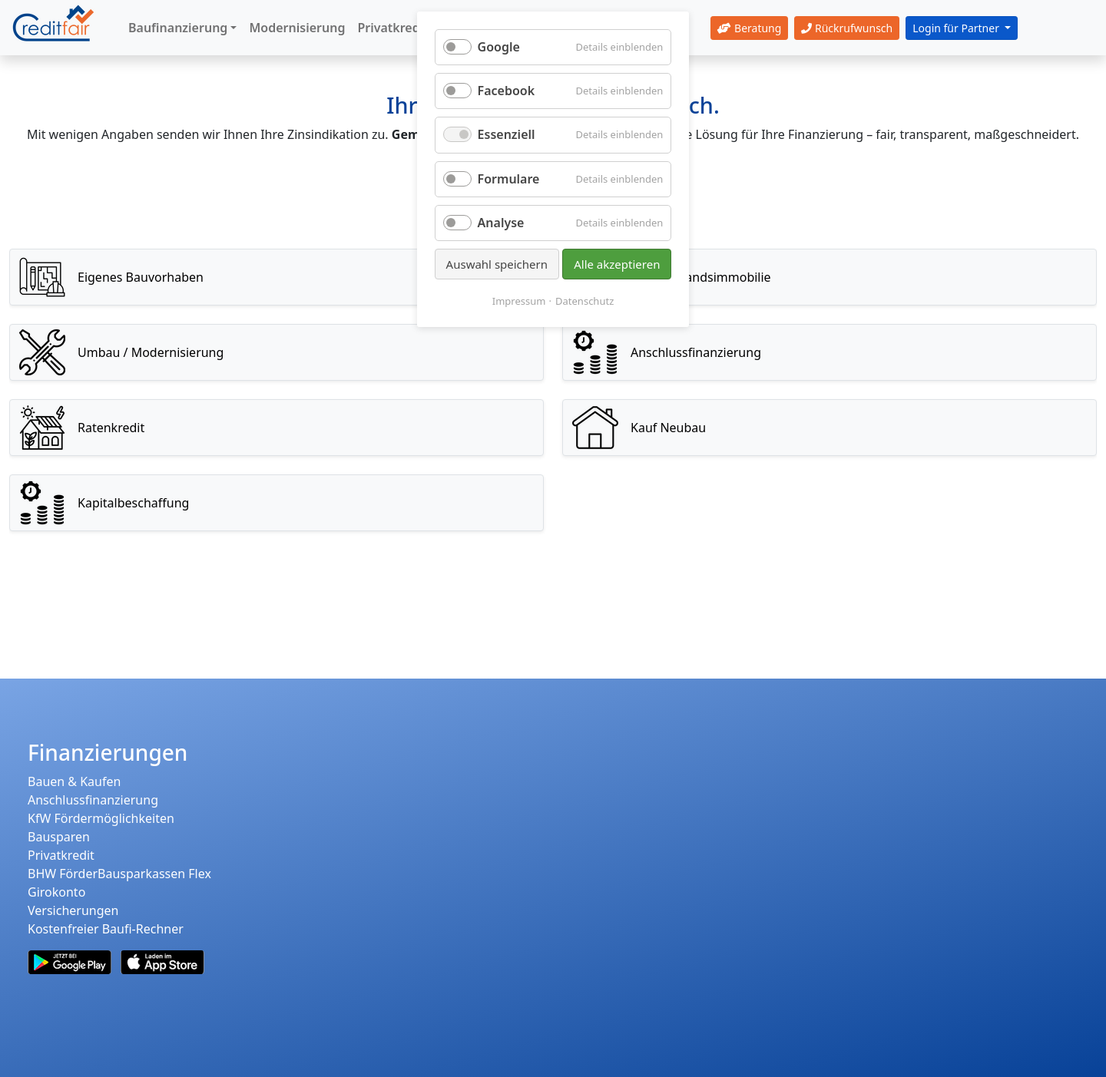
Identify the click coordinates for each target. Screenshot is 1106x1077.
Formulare (509, 178)
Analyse (501, 222)
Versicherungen (73, 910)
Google (499, 46)
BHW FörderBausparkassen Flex (119, 873)
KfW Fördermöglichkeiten (101, 818)
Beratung (749, 28)
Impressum (519, 301)
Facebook (506, 90)
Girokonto (56, 892)
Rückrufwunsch (846, 28)
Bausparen (59, 836)
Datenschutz (584, 301)
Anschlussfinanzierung (93, 799)
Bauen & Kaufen (74, 781)
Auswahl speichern (497, 264)
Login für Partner (957, 28)
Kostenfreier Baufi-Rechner (106, 928)
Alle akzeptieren (617, 264)
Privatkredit (61, 855)
